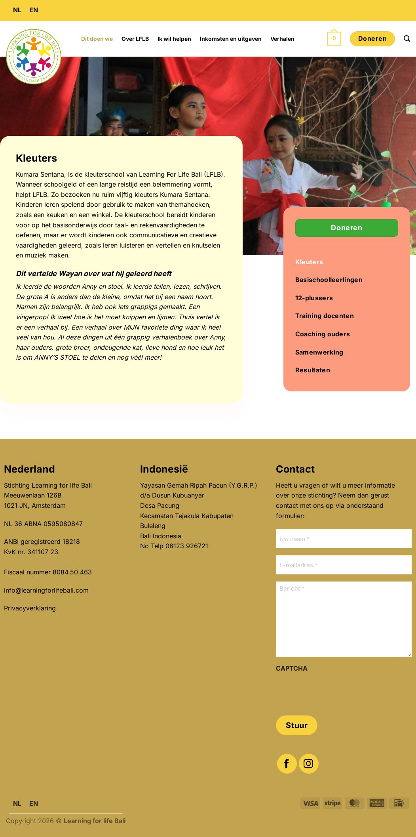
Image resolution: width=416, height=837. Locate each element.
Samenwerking (319, 352)
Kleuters (309, 262)
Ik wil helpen (174, 38)
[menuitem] (17, 10)
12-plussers (314, 298)
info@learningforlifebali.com (46, 590)
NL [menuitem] (17, 10)
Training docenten (324, 316)
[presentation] (336, 691)
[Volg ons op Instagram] (309, 764)
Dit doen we (97, 38)
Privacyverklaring (30, 608)
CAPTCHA (292, 668)
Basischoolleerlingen (329, 280)
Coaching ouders (322, 334)
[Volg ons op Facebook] (287, 764)
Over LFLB (135, 38)
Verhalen (282, 38)
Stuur (297, 725)
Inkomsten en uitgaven (231, 38)
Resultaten (312, 370)
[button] (334, 38)
